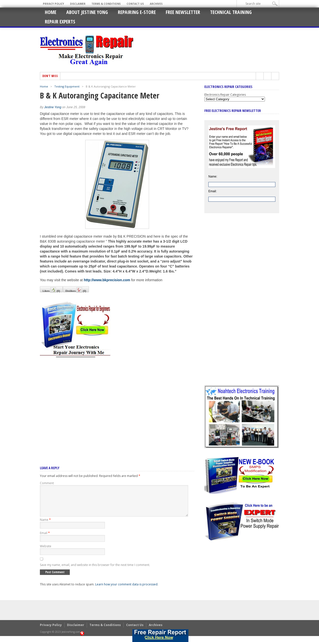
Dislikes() (76, 289)
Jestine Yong (52, 107)
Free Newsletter (183, 12)
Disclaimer (77, 3)
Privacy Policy (53, 3)
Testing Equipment (67, 86)
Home (50, 12)
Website (45, 552)
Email (45, 539)
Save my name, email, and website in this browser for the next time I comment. (95, 571)
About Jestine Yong (87, 12)
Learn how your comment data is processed (126, 590)
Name (45, 526)
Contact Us (135, 3)
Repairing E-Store (137, 12)
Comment (47, 483)
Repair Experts (60, 21)
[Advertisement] (117, 405)
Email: (212, 191)
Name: (212, 176)
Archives (156, 3)
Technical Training (231, 12)
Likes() (51, 289)
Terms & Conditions (106, 3)
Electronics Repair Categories (225, 94)
